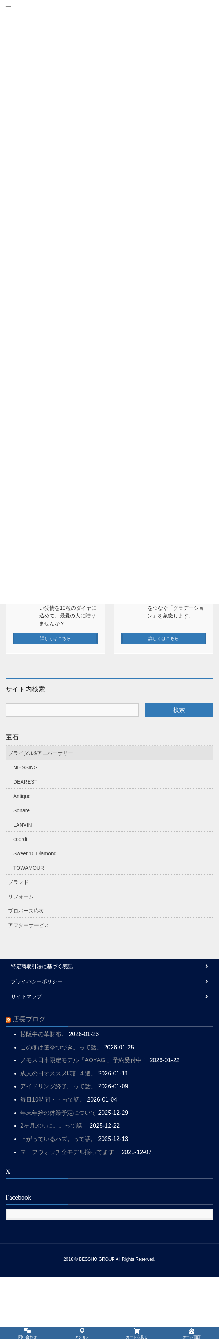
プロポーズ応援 (26, 972)
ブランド (18, 944)
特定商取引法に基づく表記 (42, 1028)
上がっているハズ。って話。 (58, 1200)
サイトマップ (26, 1058)
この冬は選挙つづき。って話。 (61, 1109)
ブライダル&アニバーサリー (40, 815)
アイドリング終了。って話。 (58, 1148)
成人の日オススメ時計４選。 (58, 1135)
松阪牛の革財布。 (43, 1096)
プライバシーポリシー (36, 1043)
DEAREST (25, 843)
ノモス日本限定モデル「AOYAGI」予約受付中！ (84, 1122)
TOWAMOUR (28, 929)
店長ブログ (28, 1081)
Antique (21, 858)
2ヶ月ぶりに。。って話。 (54, 1187)
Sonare (21, 872)
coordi (20, 901)
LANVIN (22, 886)
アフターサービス (28, 987)
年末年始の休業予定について (58, 1174)
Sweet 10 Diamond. (35, 915)
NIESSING (25, 829)
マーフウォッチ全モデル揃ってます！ (70, 1214)
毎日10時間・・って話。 (52, 1161)
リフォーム (21, 958)
